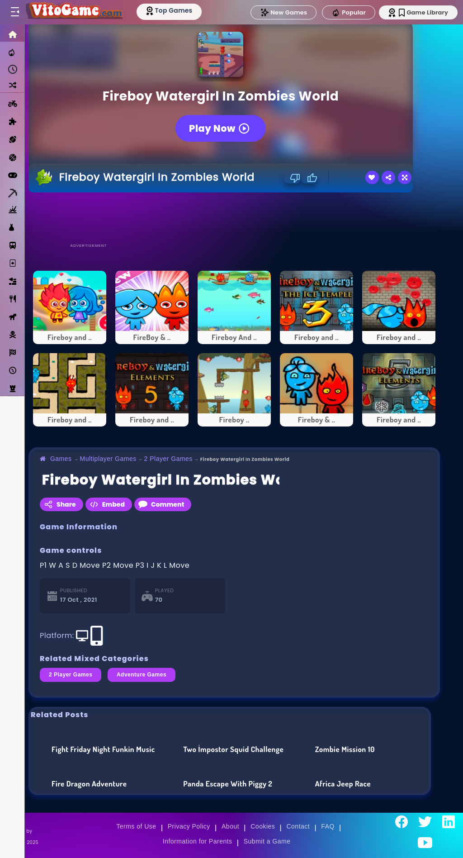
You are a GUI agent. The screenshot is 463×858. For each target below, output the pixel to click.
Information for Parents (197, 841)
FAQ (328, 826)
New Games (283, 12)
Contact (298, 826)
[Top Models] (171, 10)
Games (61, 458)
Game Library (423, 12)
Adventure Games (141, 674)
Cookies (262, 826)
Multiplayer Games (108, 458)
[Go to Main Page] (74, 12)
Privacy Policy (189, 826)
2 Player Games (168, 458)
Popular (348, 13)
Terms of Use (136, 826)
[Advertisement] (234, 217)
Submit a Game (267, 841)
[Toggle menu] (14, 12)
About (230, 826)
